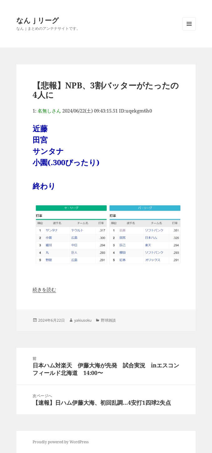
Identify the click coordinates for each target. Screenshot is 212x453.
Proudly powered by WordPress (61, 442)
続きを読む (44, 289)
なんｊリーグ (37, 20)
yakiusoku (82, 320)
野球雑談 (108, 320)
